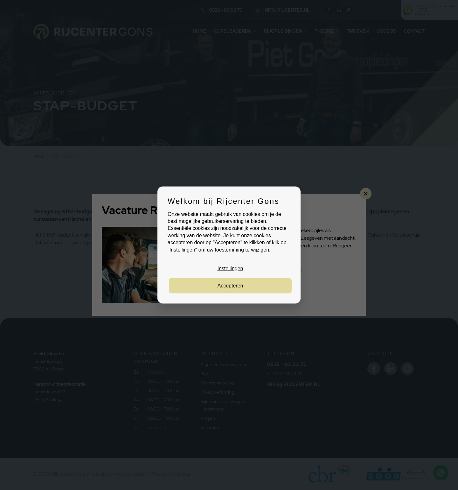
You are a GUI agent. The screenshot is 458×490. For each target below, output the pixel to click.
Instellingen (230, 268)
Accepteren (230, 285)
